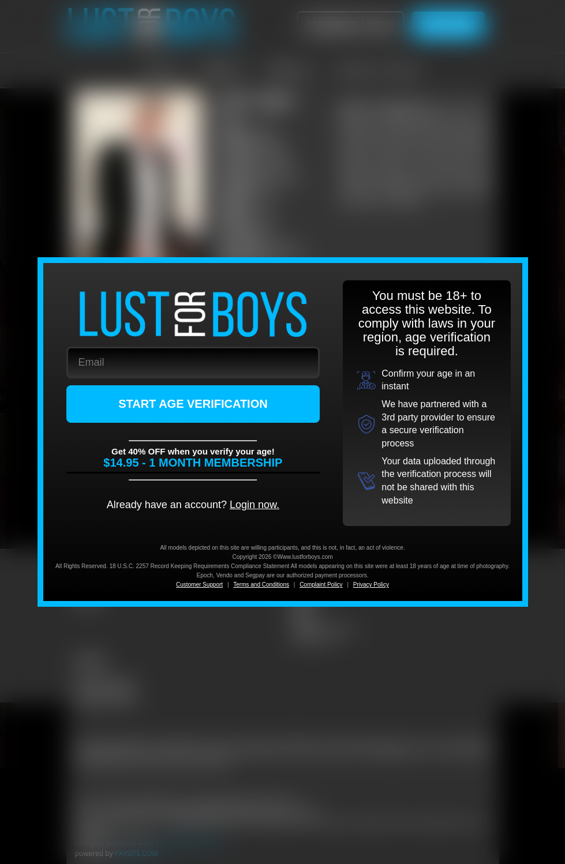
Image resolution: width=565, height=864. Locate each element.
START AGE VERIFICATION (193, 403)
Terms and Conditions (261, 584)
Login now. (254, 504)
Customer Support (199, 584)
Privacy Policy (371, 584)
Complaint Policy (321, 584)
